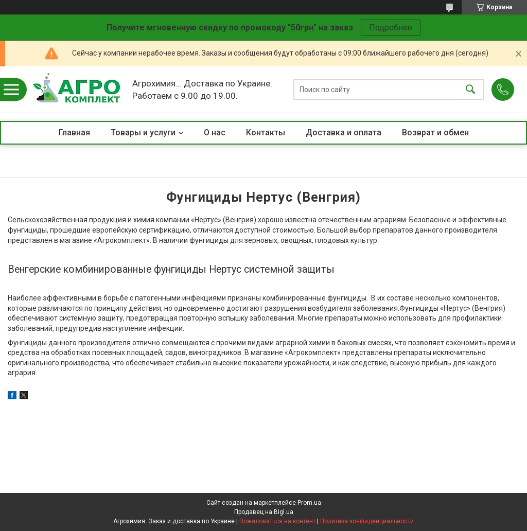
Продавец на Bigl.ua (263, 512)
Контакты (265, 132)
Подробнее (390, 27)
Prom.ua (309, 502)
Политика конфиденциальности (367, 521)
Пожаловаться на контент (277, 521)
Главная (74, 132)
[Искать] (470, 89)
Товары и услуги (143, 132)
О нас (214, 132)
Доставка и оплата (343, 132)
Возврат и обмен (435, 132)
